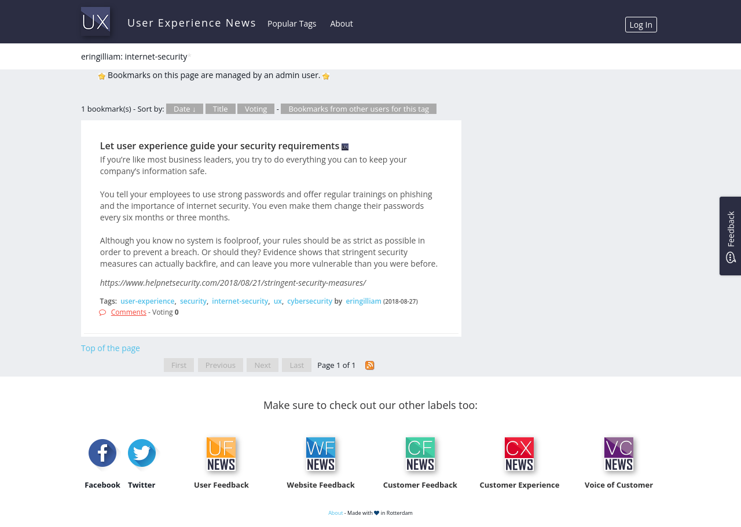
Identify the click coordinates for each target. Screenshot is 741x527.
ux (278, 301)
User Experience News (191, 23)
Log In (641, 24)
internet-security (240, 301)
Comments (128, 312)
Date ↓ (185, 109)
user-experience (147, 301)
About (341, 23)
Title (220, 109)
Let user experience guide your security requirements (219, 145)
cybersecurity (309, 301)
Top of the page (110, 347)
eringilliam (363, 301)
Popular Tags (291, 23)
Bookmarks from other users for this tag (358, 109)
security (193, 301)
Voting (256, 109)
